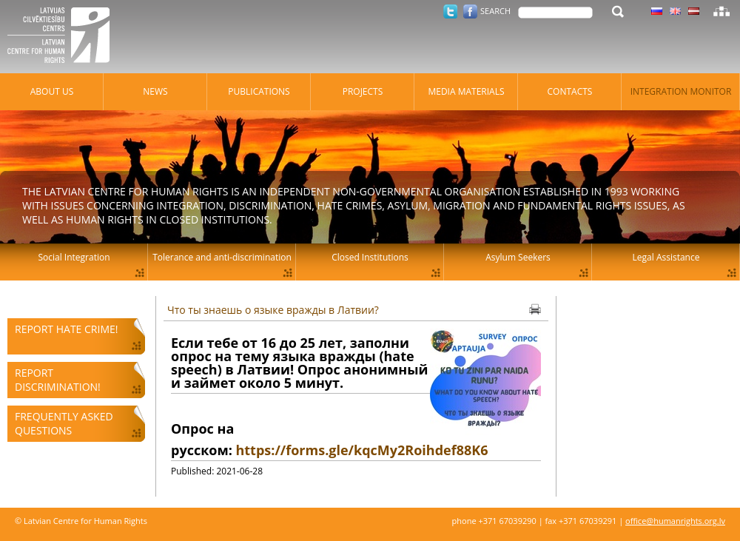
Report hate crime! (66, 329)
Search (495, 10)
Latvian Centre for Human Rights (62, 37)
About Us (51, 91)
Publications (258, 91)
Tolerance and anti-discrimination (222, 257)
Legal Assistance (666, 257)
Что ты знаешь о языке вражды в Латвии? (273, 310)
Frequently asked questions (64, 423)
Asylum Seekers (518, 257)
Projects (363, 91)
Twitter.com (450, 11)
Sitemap (721, 11)
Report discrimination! (58, 380)
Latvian (693, 11)
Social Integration (74, 257)
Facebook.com (470, 11)
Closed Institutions (370, 257)
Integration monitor (681, 91)
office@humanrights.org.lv (675, 520)
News (155, 91)
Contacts (570, 91)
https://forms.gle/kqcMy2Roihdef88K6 (361, 450)
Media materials (466, 91)
